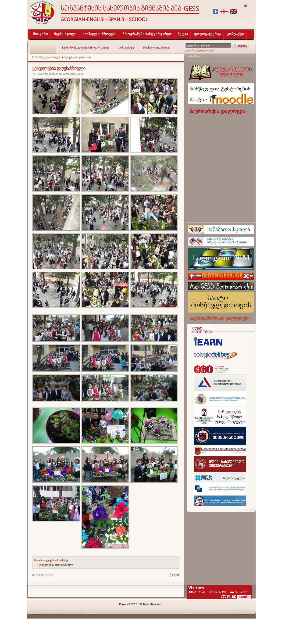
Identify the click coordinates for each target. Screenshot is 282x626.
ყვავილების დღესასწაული (56, 564)
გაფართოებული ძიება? (201, 50)
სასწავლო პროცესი (48, 57)
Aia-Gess (193, 56)
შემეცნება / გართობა (77, 57)
